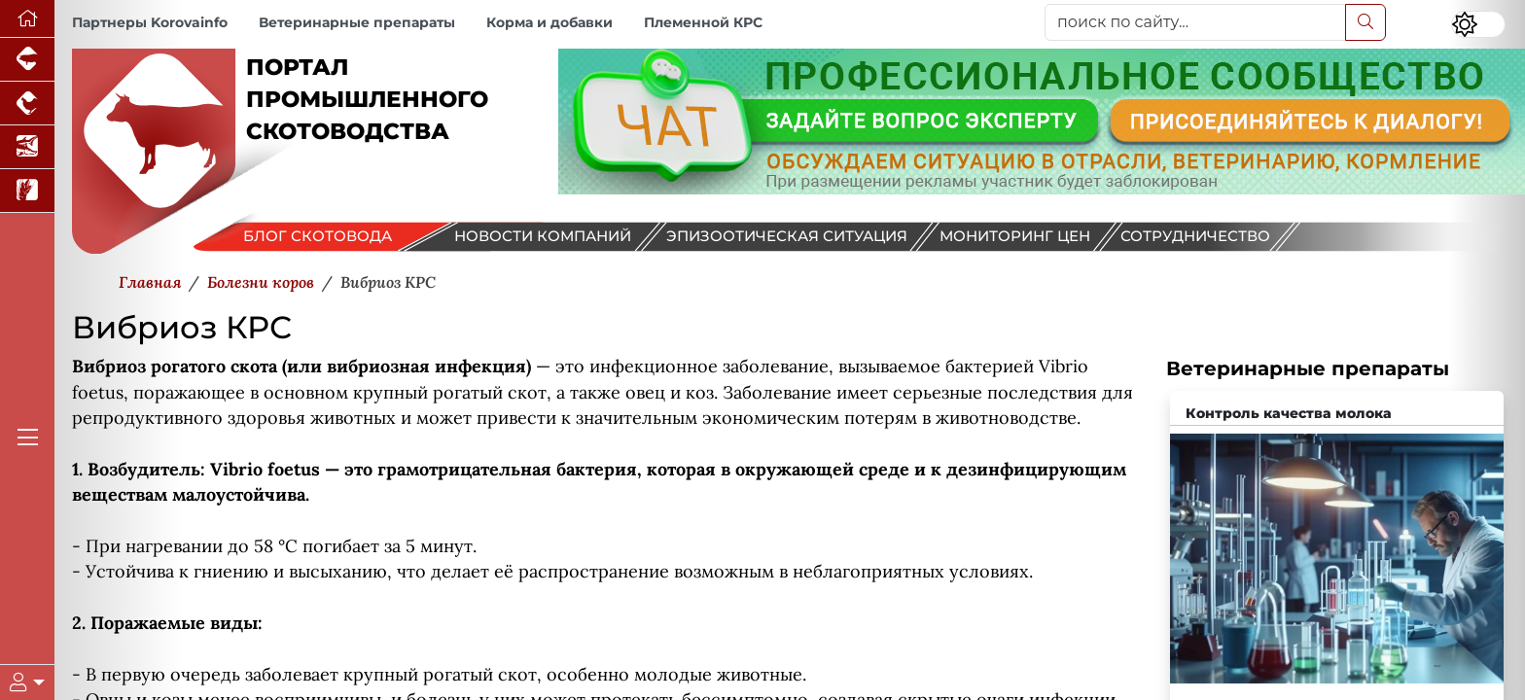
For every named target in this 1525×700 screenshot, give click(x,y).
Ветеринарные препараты (357, 22)
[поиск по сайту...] (1195, 22)
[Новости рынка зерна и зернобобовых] (27, 191)
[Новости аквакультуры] (27, 147)
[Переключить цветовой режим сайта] (1478, 24)
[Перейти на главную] (27, 19)
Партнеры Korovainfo (150, 22)
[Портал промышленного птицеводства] (27, 103)
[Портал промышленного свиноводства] (27, 60)
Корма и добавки (549, 22)
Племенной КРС (703, 22)
